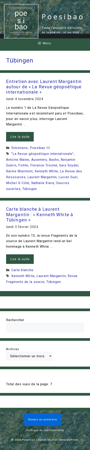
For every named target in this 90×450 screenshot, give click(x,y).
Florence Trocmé (43, 165)
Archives (12, 349)
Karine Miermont (19, 171)
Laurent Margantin (42, 177)
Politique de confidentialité (45, 430)
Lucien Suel (68, 177)
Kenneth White (46, 171)
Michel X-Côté (17, 183)
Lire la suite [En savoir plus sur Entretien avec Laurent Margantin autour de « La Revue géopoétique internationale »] (20, 137)
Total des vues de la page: (28, 384)
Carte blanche (22, 270)
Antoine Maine (17, 160)
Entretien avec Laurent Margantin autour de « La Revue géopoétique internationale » (44, 87)
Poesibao (63, 16)
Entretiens (19, 148)
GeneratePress (69, 439)
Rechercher (15, 320)
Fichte (23, 165)
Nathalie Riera (42, 183)
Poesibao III (40, 148)
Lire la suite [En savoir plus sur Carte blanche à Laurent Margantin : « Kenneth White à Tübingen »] (20, 259)
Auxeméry (39, 160)
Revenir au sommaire (42, 419)
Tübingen (29, 189)
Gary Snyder (68, 165)
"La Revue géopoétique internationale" (42, 154)
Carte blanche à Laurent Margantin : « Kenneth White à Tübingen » (39, 214)
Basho (54, 160)
